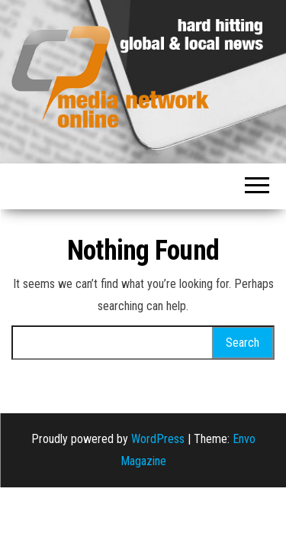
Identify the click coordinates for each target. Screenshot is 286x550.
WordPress (158, 439)
